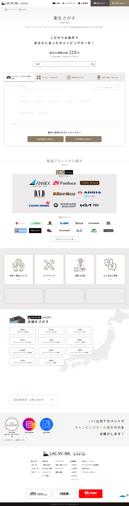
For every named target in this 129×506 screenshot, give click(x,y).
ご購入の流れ (46, 465)
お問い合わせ (118, 3)
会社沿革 (74, 476)
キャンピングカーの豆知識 (90, 465)
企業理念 (74, 472)
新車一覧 (34, 465)
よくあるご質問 (47, 468)
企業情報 (83, 3)
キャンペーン (59, 468)
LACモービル (12, 9)
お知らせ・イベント (88, 461)
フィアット (20, 119)
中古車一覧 (35, 468)
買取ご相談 (58, 472)
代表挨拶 (74, 465)
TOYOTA (19, 97)
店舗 (56, 3)
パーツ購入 (45, 476)
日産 (17, 108)
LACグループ (75, 479)
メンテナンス (69, 3)
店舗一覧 (45, 461)
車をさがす (99, 3)
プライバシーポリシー (89, 472)
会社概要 (74, 468)
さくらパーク (46, 472)
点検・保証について (61, 465)
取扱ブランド (36, 472)
